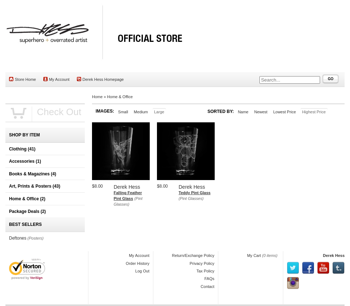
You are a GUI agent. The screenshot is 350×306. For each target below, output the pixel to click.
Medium (141, 112)
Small (123, 112)
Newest (260, 112)
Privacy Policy (202, 263)
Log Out (142, 271)
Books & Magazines (32, 173)
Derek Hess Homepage (100, 79)
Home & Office (120, 97)
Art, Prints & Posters (34, 186)
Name (243, 112)
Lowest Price (284, 112)
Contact (207, 286)
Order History (137, 263)
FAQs (209, 278)
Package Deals (27, 211)
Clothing (22, 149)
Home (97, 97)
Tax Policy (205, 271)
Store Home (22, 79)
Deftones (17, 238)
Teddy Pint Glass (194, 193)
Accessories (25, 161)
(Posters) (35, 238)
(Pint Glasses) (191, 198)
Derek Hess (334, 255)
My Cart (254, 255)
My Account (56, 79)
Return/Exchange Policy (193, 255)
